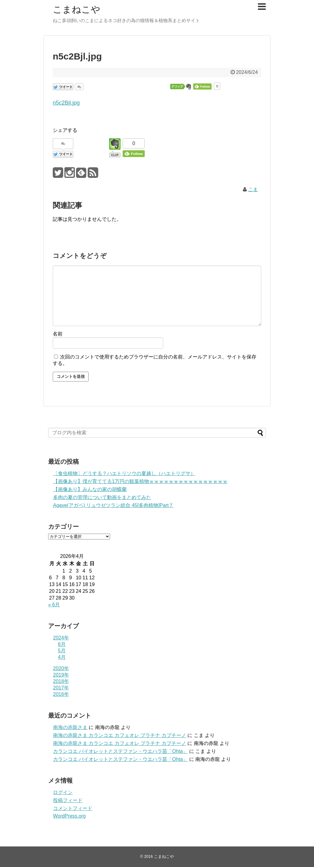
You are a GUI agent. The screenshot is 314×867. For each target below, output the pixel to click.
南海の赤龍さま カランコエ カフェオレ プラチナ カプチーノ (119, 735)
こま (253, 189)
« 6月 (54, 604)
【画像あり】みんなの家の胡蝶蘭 (90, 489)
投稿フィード (67, 800)
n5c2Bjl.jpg (66, 103)
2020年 (61, 668)
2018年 (61, 681)
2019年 (61, 674)
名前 (58, 333)
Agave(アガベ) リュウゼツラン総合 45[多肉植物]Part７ (113, 505)
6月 (62, 644)
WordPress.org (69, 816)
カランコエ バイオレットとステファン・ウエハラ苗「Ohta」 (120, 751)
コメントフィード (72, 808)
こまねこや (76, 9)
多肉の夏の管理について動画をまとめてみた (102, 497)
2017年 (61, 687)
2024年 (61, 637)
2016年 (61, 694)
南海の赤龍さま (70, 727)
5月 (62, 650)
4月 (62, 657)
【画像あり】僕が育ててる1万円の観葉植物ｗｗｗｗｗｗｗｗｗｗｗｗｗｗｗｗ (140, 481)
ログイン (63, 792)
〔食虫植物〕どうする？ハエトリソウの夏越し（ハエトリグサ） (124, 473)
